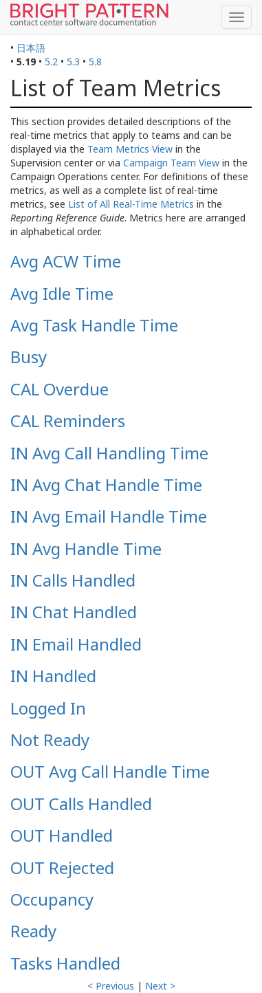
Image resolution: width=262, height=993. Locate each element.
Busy (28, 356)
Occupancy (52, 899)
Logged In (48, 708)
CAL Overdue (59, 389)
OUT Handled (61, 835)
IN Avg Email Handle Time (108, 516)
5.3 (73, 61)
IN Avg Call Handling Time (109, 452)
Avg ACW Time (65, 261)
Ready (33, 930)
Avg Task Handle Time (94, 325)
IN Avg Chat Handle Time (106, 484)
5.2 (51, 61)
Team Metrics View (130, 148)
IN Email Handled (76, 644)
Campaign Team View (171, 162)
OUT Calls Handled (81, 803)
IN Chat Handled (73, 611)
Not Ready (49, 739)
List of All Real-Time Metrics (131, 203)
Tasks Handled (65, 963)
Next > (160, 985)
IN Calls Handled (72, 580)
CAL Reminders (67, 420)
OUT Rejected (62, 867)
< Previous (110, 985)
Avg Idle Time (61, 293)
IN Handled (53, 675)
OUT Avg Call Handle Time (110, 771)
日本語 (31, 47)
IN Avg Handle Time (86, 548)
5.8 (95, 61)
